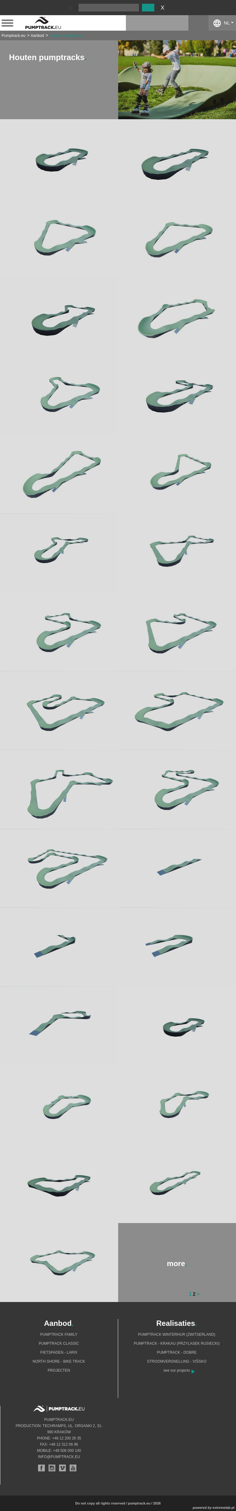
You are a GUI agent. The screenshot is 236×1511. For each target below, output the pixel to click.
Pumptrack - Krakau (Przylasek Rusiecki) (177, 1343)
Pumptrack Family (58, 1334)
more (177, 1263)
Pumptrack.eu (13, 35)
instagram (178, 23)
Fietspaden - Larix (58, 1352)
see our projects (177, 1370)
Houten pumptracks (66, 35)
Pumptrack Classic (59, 1343)
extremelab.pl (223, 1507)
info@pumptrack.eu (59, 1457)
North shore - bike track (58, 1361)
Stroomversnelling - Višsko (176, 1361)
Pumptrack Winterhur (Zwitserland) (176, 1334)
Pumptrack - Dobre (177, 1352)
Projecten (59, 1370)
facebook (198, 23)
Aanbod (37, 35)
